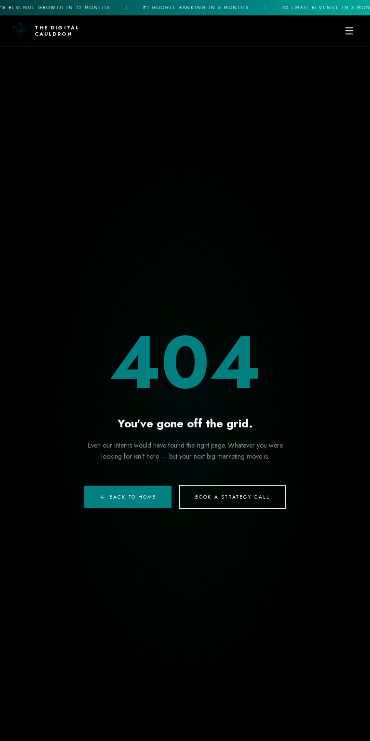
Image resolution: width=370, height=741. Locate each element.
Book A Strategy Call (232, 497)
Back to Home (128, 497)
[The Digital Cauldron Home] (45, 31)
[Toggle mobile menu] (349, 31)
